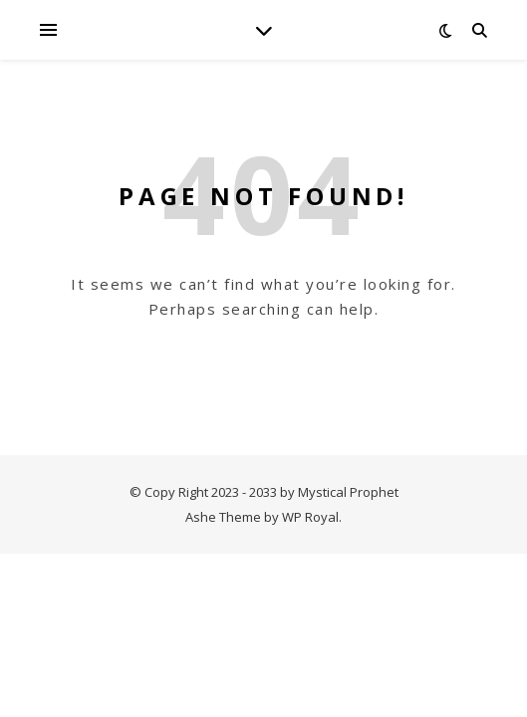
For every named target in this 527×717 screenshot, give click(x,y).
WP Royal (310, 517)
